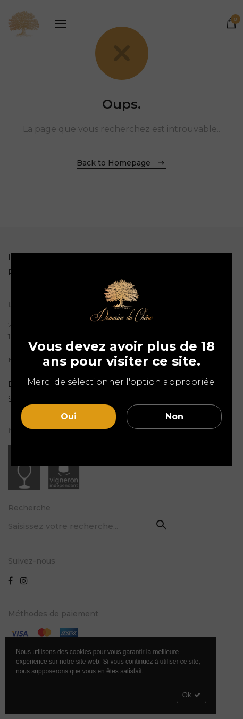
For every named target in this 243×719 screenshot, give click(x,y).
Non (174, 416)
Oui (69, 416)
